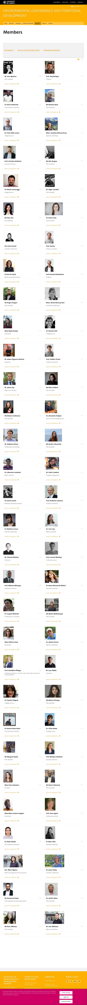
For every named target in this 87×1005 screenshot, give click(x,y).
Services (80, 2)
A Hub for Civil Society (28, 23)
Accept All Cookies (65, 1002)
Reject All (66, 997)
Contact (50, 23)
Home (5, 23)
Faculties (65, 2)
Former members (52, 50)
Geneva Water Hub (50, 980)
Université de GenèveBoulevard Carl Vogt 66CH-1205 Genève (10, 989)
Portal (74, 6)
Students (73, 2)
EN (80, 6)
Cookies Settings (66, 993)
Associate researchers (28, 50)
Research (11, 23)
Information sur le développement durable (51, 985)
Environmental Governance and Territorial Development (42, 13)
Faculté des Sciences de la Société (33, 988)
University (56, 2)
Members (37, 23)
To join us (44, 23)
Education (18, 23)
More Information (12, 84)
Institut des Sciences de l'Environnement (30, 983)
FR (82, 6)
